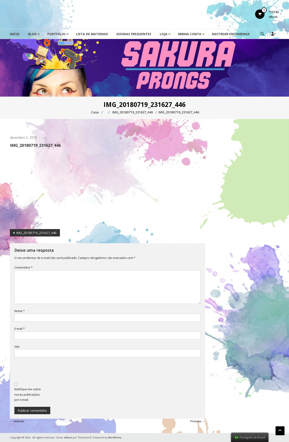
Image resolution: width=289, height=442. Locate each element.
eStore (68, 437)
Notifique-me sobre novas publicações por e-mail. (27, 394)
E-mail (19, 329)
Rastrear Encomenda (231, 34)
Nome (19, 311)
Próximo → (197, 421)
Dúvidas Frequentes (133, 34)
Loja (163, 34)
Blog (32, 34)
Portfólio (56, 34)
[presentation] (48, 370)
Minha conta (189, 34)
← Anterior (17, 421)
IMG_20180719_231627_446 (36, 233)
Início (15, 34)
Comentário (23, 267)
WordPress (114, 437)
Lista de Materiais (92, 34)
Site (17, 346)
